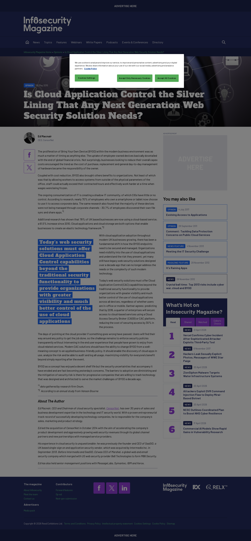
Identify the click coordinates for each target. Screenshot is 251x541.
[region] (127, 71)
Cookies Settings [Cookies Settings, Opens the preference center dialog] (86, 78)
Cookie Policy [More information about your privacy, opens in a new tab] (90, 68)
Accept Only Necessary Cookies (134, 78)
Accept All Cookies (167, 78)
